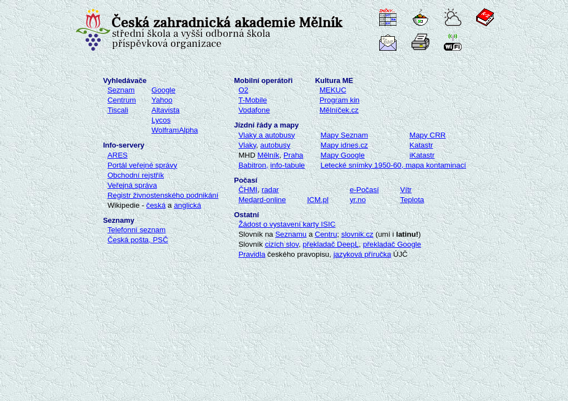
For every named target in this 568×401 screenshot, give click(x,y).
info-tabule (287, 165)
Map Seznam (344, 135)
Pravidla (251, 254)
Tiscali (117, 110)
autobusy (275, 145)
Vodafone (254, 110)
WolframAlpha (174, 130)
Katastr (421, 145)
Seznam (121, 90)
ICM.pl (318, 199)
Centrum (121, 100)
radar (270, 189)
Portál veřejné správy (142, 165)
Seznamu (290, 234)
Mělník (268, 155)
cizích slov (281, 244)
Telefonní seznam (136, 230)
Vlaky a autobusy (266, 135)
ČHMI (247, 189)
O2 (243, 90)
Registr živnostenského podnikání (162, 195)
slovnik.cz (357, 234)
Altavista (165, 110)
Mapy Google (343, 155)
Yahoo (162, 100)
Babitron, (253, 165)
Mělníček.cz (339, 110)
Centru (326, 234)
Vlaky (247, 145)
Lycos (160, 120)
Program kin (340, 100)
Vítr (406, 189)
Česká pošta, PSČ (137, 240)
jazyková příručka (362, 254)
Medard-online (262, 199)
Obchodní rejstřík (135, 175)
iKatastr (421, 155)
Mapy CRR (427, 135)
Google (163, 90)
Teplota (412, 199)
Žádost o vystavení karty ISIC (286, 224)
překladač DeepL (331, 244)
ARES (117, 155)
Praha (293, 155)
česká (156, 205)
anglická (187, 205)
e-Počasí (364, 189)
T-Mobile (252, 100)
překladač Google (392, 244)
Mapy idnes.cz (344, 145)
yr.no (358, 199)
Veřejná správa (132, 185)
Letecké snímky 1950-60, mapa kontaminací (394, 165)
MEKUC (333, 90)
